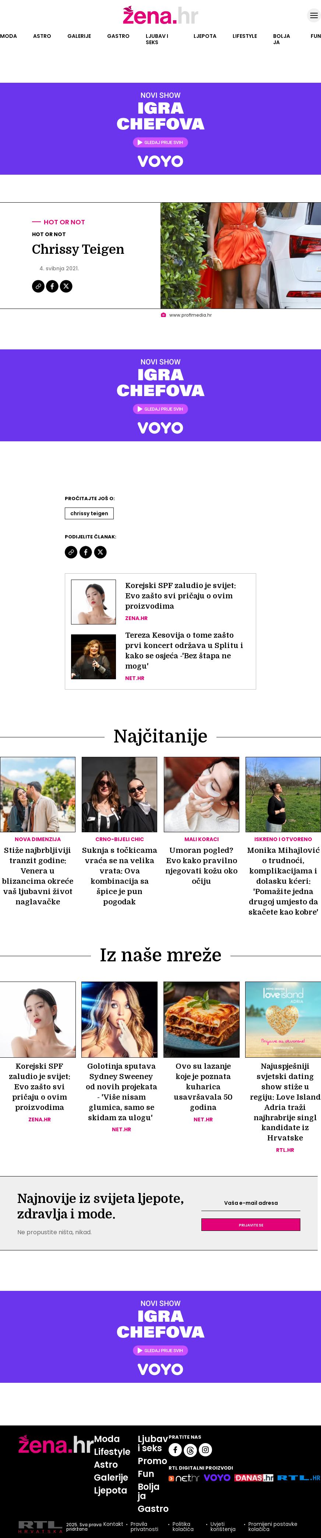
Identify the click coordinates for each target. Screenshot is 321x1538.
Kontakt (113, 1526)
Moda (8, 36)
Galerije (79, 36)
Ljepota (205, 36)
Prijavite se (251, 1225)
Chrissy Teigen (89, 513)
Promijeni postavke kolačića (272, 1528)
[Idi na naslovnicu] (160, 23)
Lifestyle (245, 36)
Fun (316, 36)
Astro (42, 36)
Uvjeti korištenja (223, 1528)
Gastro (118, 36)
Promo (152, 1462)
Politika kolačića (183, 1528)
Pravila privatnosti (144, 1528)
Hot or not (64, 222)
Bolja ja (281, 39)
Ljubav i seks (157, 39)
